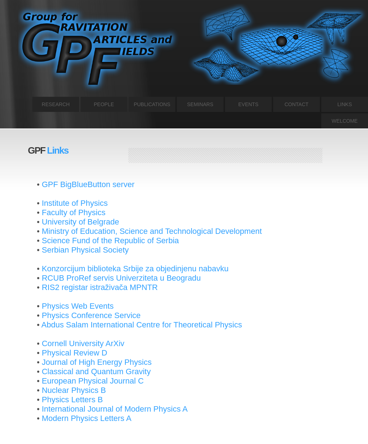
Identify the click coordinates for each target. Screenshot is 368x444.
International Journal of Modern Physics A (115, 408)
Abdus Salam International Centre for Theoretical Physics (141, 324)
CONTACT (297, 104)
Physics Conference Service (91, 315)
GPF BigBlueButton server (88, 184)
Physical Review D (74, 352)
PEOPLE (104, 104)
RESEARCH (56, 104)
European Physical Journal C (93, 380)
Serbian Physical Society (85, 249)
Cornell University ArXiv (83, 343)
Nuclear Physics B (74, 390)
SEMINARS (200, 104)
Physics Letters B (72, 399)
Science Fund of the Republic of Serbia (110, 240)
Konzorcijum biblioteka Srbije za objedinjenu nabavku (135, 268)
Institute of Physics (74, 203)
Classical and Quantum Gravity (96, 371)
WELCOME (345, 121)
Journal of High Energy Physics (97, 362)
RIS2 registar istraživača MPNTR (100, 287)
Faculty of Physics (73, 212)
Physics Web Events (78, 306)
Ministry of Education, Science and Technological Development (152, 231)
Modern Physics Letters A (86, 418)
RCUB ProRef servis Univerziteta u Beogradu (121, 277)
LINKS (344, 104)
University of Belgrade (80, 221)
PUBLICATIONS (152, 104)
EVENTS (248, 104)
